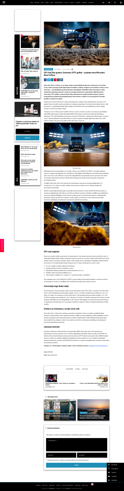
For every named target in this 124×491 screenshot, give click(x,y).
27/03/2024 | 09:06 (66, 69)
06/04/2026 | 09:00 (25, 175)
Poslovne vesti (48, 69)
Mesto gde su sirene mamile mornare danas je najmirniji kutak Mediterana (28, 161)
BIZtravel (84, 412)
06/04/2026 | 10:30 (25, 150)
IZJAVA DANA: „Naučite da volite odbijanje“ (29, 180)
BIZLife (59, 69)
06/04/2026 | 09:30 (25, 165)
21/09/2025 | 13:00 (93, 413)
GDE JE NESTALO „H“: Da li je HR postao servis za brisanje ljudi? (29, 147)
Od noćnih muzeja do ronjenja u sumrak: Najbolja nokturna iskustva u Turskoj (92, 417)
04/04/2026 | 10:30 (25, 73)
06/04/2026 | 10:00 (25, 156)
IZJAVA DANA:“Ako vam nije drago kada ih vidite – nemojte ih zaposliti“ (29, 92)
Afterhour (50, 410)
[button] (115, 465)
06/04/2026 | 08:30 (25, 183)
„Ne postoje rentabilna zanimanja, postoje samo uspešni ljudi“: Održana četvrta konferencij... (29, 171)
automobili (69, 369)
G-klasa (77, 369)
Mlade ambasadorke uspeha (28, 154)
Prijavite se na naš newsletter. (98, 346)
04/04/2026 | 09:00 (25, 96)
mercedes (85, 369)
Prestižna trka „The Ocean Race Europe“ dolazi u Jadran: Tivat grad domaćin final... (59, 416)
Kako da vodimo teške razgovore (29, 71)
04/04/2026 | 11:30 (25, 53)
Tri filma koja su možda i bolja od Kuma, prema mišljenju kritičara (29, 50)
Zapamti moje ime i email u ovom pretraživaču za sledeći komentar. (68, 460)
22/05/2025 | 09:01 (60, 411)
